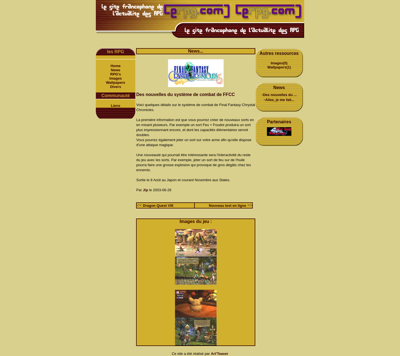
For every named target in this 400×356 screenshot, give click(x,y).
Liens (115, 106)
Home (116, 66)
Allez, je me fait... (279, 100)
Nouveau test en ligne (227, 205)
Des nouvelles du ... (280, 95)
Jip (145, 190)
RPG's (115, 74)
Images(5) (279, 63)
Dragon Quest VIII (158, 205)
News (115, 70)
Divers (115, 87)
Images (115, 78)
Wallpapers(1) (279, 67)
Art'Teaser (219, 354)
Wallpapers (115, 82)
